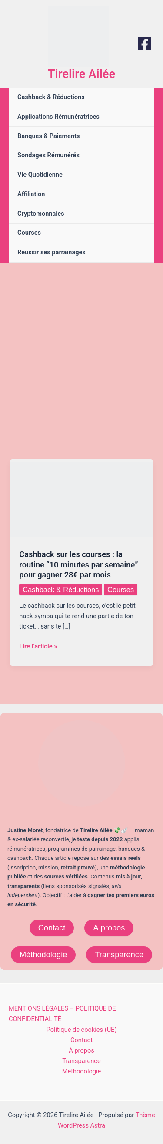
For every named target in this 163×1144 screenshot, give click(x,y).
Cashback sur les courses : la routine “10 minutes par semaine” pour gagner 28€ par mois (78, 564)
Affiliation (31, 194)
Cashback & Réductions (51, 97)
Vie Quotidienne (40, 174)
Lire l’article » (38, 646)
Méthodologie (43, 954)
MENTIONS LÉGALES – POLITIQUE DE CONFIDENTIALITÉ (62, 1014)
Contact (52, 927)
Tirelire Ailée (81, 74)
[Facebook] (144, 43)
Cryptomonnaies (40, 213)
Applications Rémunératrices (58, 116)
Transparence (119, 954)
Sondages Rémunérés (48, 155)
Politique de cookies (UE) (82, 1030)
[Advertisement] (81, 348)
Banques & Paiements (48, 136)
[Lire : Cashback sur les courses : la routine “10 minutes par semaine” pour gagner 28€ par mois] (81, 499)
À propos (109, 927)
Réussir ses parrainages (51, 252)
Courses (29, 233)
